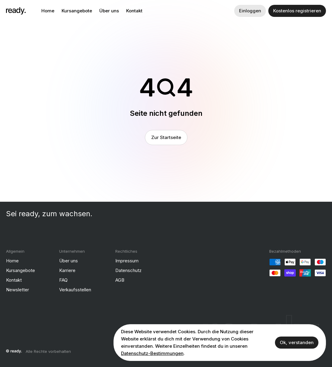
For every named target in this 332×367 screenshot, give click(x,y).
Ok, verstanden (297, 342)
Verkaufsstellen (75, 290)
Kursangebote (77, 11)
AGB (119, 280)
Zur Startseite (166, 137)
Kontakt (134, 11)
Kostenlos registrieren (297, 11)
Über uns (109, 11)
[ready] (16, 10)
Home (47, 11)
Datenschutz (128, 270)
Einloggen (250, 11)
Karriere (67, 270)
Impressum (127, 261)
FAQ (63, 280)
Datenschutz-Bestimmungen (152, 353)
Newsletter (17, 290)
